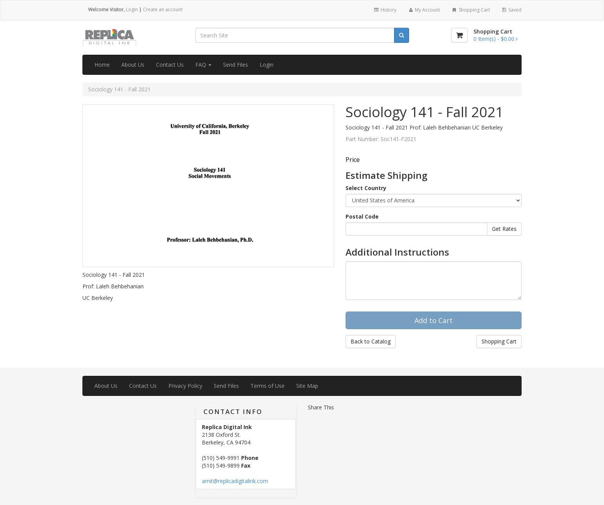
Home (102, 64)
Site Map (307, 385)
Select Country (366, 188)
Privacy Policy (185, 385)
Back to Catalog (371, 341)
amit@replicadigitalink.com (235, 481)
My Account (424, 10)
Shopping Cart (470, 10)
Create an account (163, 9)
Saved (512, 10)
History (384, 10)
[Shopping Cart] (459, 35)
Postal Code (362, 216)
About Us (132, 64)
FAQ (203, 64)
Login (132, 9)
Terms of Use (267, 385)
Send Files (235, 64)
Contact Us (170, 64)
